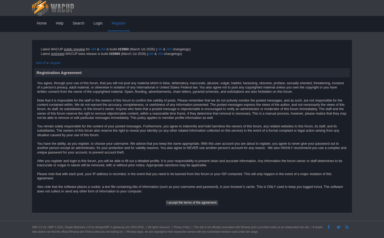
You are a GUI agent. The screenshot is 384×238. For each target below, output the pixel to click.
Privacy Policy (182, 227)
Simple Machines (75, 227)
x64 (102, 49)
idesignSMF (102, 227)
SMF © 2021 (55, 227)
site (201, 227)
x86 (93, 49)
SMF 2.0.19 (39, 227)
